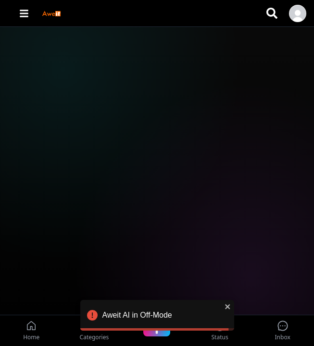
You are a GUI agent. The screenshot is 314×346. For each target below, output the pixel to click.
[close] (228, 306)
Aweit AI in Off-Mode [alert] (157, 317)
